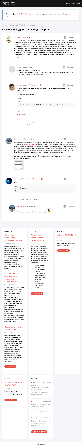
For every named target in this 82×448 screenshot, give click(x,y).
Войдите (66, 14)
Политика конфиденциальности (45, 446)
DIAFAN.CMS (23, 14)
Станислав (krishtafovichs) (32, 199)
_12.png (16, 57)
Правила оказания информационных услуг (67, 446)
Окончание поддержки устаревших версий (13, 238)
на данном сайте (29, 144)
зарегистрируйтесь (12, 16)
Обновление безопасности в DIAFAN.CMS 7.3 (38, 238)
